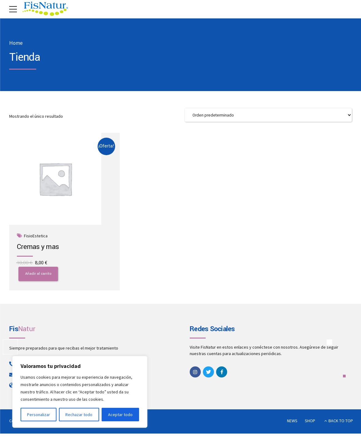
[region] (79, 392)
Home (16, 43)
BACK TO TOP (340, 422)
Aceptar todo (120, 414)
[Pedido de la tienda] (268, 115)
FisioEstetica (36, 236)
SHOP (310, 422)
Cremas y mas (38, 247)
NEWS (292, 422)
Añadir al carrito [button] (38, 275)
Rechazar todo (78, 414)
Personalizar (38, 414)
